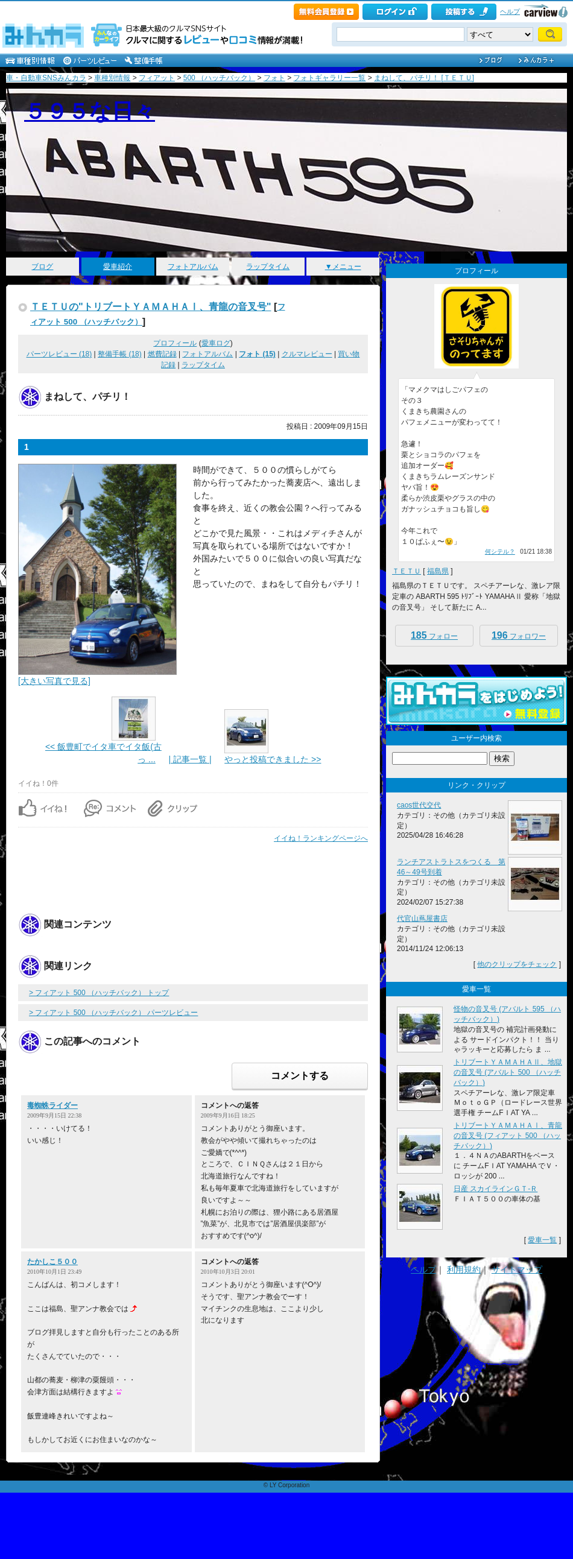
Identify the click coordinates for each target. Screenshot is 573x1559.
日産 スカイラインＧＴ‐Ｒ (495, 1188)
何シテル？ (500, 551)
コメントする (300, 1075)
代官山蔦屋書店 (422, 918)
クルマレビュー (307, 354)
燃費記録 (162, 354)
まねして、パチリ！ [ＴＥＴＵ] (424, 78)
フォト (274, 78)
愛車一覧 (542, 1240)
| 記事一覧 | (189, 759)
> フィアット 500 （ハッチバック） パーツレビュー (113, 1012)
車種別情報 (112, 78)
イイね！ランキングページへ (321, 838)
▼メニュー (343, 266)
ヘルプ (510, 11)
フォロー (434, 635)
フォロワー (519, 635)
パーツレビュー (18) (59, 354)
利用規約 (464, 1269)
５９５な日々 (89, 111)
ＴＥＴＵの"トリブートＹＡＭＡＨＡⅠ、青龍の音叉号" (150, 306)
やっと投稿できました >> (272, 759)
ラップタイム (268, 266)
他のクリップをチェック (517, 964)
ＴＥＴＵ (406, 571)
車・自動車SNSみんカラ (46, 78)
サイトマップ (517, 1269)
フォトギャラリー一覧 (329, 78)
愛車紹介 (117, 266)
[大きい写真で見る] (54, 681)
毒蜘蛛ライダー (52, 1105)
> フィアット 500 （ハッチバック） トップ (99, 992)
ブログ (42, 266)
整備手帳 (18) (120, 354)
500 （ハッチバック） (219, 78)
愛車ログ (215, 343)
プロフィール (175, 343)
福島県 (438, 571)
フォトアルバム (193, 266)
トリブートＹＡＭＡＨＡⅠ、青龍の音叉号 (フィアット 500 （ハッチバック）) (508, 1135)
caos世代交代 (419, 805)
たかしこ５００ (52, 1261)
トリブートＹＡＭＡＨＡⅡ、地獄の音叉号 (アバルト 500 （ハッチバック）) (508, 1072)
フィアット (157, 78)
